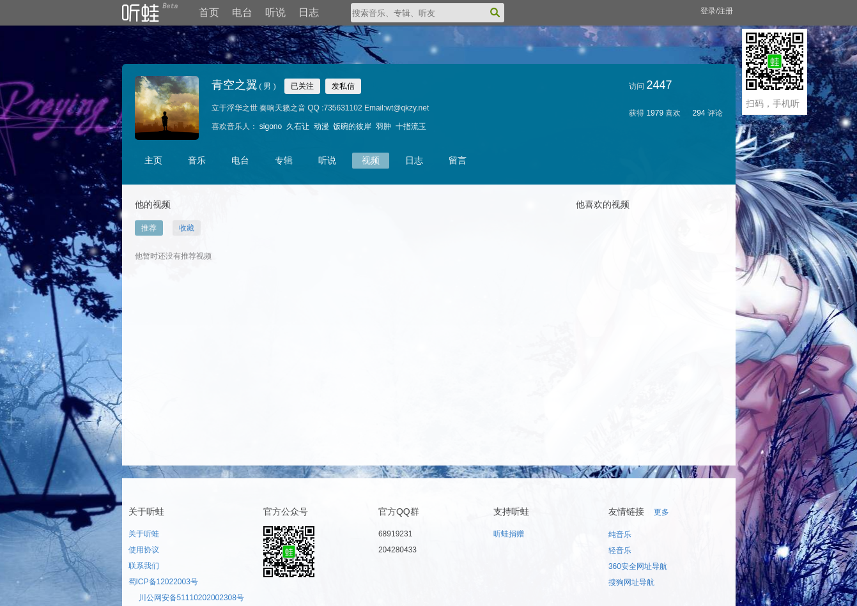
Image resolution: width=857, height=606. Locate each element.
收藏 (186, 227)
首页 (209, 12)
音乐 (197, 160)
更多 (661, 512)
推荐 (149, 227)
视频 (371, 160)
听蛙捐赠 (508, 533)
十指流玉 (411, 126)
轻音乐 (619, 550)
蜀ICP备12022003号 (163, 581)
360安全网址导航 (637, 566)
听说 (275, 12)
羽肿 (383, 126)
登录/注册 (716, 10)
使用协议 (143, 549)
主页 (153, 160)
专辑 (284, 160)
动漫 (321, 126)
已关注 (302, 86)
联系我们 (143, 565)
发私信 (343, 86)
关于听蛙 (143, 533)
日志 (308, 12)
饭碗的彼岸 (352, 126)
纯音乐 (619, 534)
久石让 (297, 126)
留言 (458, 160)
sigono (270, 126)
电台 (242, 12)
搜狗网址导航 (631, 582)
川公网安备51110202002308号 (191, 597)
